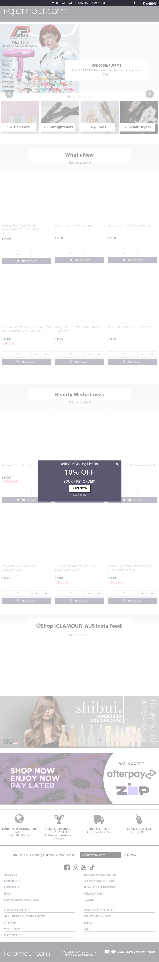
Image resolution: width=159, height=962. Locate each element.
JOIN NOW (79, 488)
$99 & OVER (81, 3)
